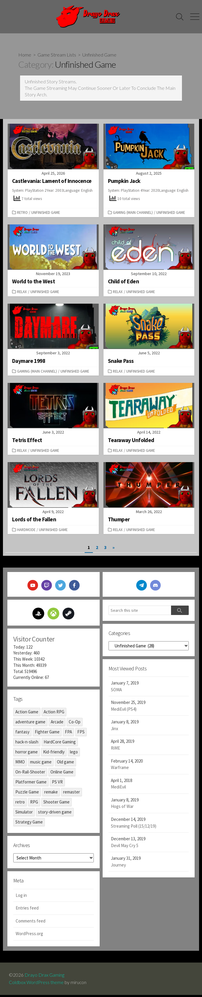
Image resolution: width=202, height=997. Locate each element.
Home (24, 54)
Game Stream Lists (56, 54)
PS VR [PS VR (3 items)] (57, 784)
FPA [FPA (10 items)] (68, 734)
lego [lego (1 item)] (74, 754)
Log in (21, 897)
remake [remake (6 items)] (51, 794)
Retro (22, 213)
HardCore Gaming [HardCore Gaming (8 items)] (60, 744)
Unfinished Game (45, 213)
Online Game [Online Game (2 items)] (61, 774)
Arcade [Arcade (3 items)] (57, 724)
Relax (22, 292)
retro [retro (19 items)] (20, 804)
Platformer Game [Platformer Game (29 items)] (31, 784)
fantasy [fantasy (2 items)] (22, 734)
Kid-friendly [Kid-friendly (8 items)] (54, 754)
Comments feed (30, 923)
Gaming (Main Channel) (133, 213)
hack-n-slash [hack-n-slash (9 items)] (26, 744)
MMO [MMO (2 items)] (20, 764)
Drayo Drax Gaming (44, 977)
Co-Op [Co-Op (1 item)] (75, 724)
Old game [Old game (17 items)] (65, 764)
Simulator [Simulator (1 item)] (24, 814)
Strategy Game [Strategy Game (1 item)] (29, 824)
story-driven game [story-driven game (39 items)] (55, 814)
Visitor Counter (33, 640)
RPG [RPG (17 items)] (34, 804)
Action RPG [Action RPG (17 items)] (54, 714)
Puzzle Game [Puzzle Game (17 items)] (27, 794)
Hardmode (26, 530)
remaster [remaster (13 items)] (71, 794)
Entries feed (27, 910)
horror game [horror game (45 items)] (26, 754)
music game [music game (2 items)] (41, 764)
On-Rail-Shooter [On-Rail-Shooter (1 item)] (30, 774)
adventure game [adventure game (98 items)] (30, 724)
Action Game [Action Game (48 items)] (26, 714)
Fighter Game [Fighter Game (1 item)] (47, 734)
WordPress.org (29, 936)
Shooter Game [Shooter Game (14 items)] (56, 804)
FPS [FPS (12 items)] (81, 734)
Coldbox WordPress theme (36, 984)
